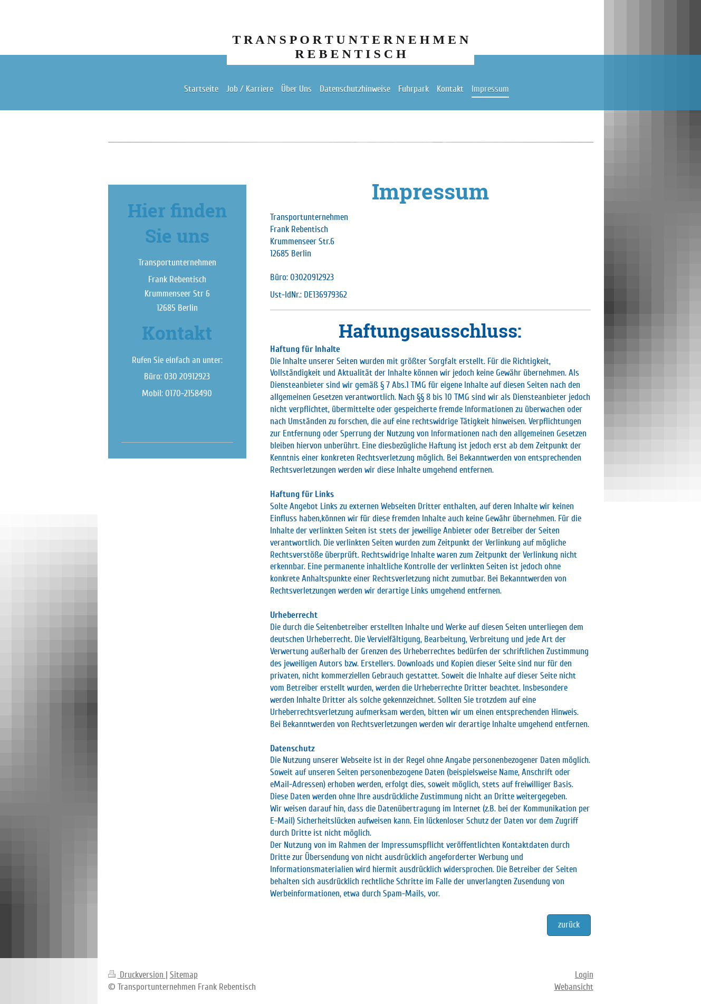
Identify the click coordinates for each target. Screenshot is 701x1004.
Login (584, 974)
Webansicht (573, 986)
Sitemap (184, 974)
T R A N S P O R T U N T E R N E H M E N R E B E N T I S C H (351, 47)
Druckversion (137, 974)
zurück (569, 924)
